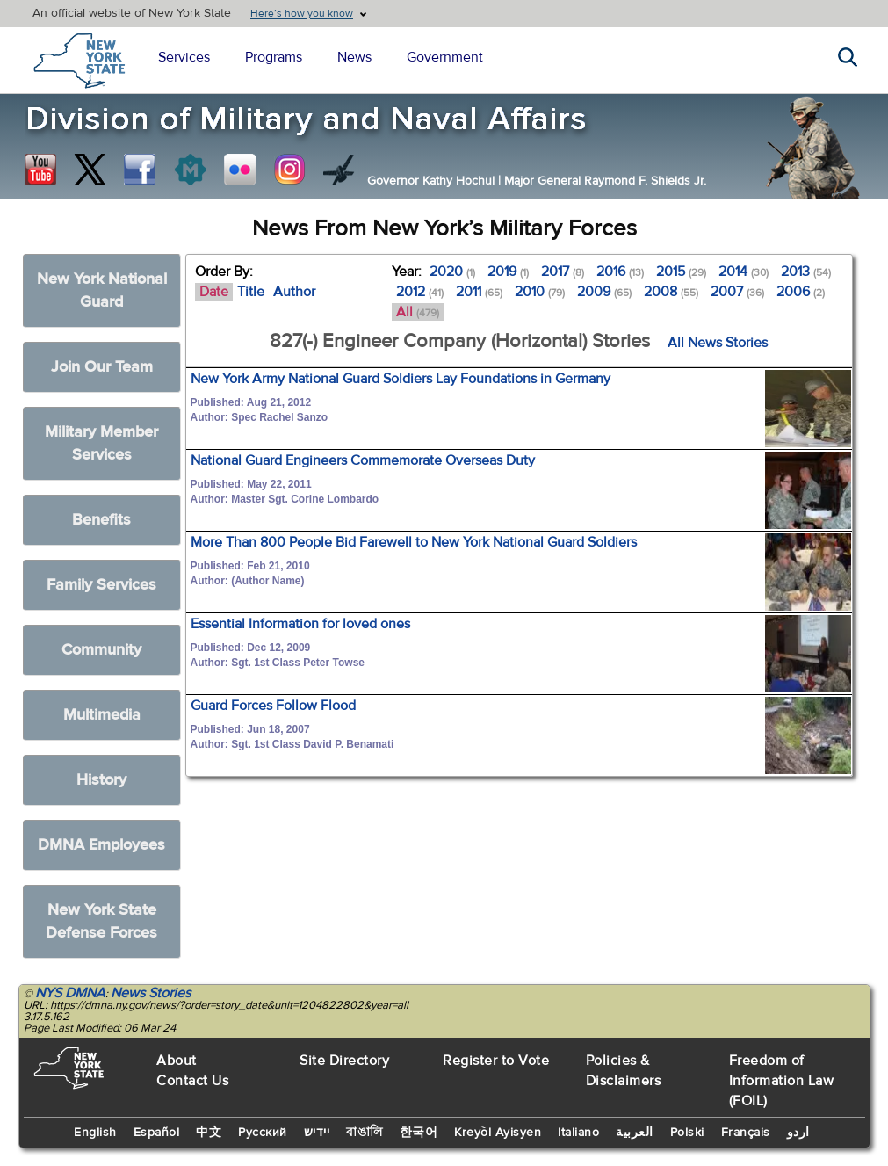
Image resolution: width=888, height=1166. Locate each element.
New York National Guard (102, 290)
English (95, 1133)
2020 (452, 271)
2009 (604, 292)
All (417, 312)
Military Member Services (101, 443)
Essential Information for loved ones (300, 624)
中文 (208, 1133)
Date (213, 292)
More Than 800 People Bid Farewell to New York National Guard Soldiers (414, 542)
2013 (806, 271)
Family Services (101, 585)
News (354, 57)
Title (250, 292)
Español (157, 1133)
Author (294, 292)
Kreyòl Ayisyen (497, 1133)
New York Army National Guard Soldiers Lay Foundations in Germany (400, 378)
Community (101, 650)
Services (184, 57)
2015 (681, 271)
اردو (798, 1133)
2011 (479, 292)
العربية (634, 1133)
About (176, 1060)
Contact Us (192, 1081)
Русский (262, 1133)
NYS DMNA (70, 993)
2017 (562, 271)
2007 (737, 292)
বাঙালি (364, 1133)
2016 (620, 271)
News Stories (151, 993)
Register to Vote (496, 1060)
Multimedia (102, 715)
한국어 (419, 1133)
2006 (800, 292)
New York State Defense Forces (101, 921)
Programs (273, 57)
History (101, 780)
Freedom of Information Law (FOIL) (781, 1081)
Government (445, 57)
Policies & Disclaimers (623, 1071)
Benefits (101, 520)
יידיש (317, 1133)
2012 (420, 292)
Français (745, 1133)
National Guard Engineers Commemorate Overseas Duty (363, 460)
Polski (687, 1133)
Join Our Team (102, 367)
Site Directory (344, 1060)
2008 (671, 292)
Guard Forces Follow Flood (273, 705)
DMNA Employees (101, 845)
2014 (743, 271)
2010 (540, 292)
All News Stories (718, 342)
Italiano (578, 1133)
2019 (508, 271)
